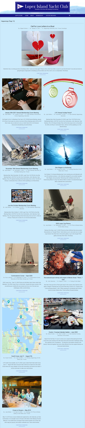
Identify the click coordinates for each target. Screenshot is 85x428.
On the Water (61, 226)
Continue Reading (42, 73)
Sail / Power (58, 28)
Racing (21, 172)
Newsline (52, 28)
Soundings (64, 28)
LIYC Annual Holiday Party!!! (63, 113)
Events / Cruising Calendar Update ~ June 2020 (63, 332)
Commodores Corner (35, 277)
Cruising (71, 169)
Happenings (47, 28)
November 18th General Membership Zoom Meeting (22, 168)
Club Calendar (30, 114)
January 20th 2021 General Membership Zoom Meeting (22, 113)
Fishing (72, 281)
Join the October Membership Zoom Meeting (22, 205)
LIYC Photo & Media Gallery (76, 225)
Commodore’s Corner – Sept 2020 (21, 276)
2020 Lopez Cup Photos (63, 223)
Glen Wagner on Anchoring (63, 167)
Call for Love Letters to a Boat (42, 26)
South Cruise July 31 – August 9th (21, 356)
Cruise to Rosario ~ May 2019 (22, 410)
